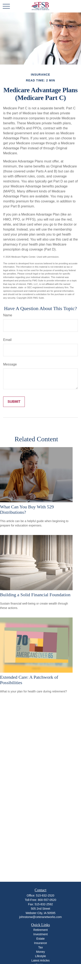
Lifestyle (40, 956)
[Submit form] (14, 402)
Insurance (40, 943)
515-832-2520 (45, 895)
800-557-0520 (47, 900)
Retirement (40, 930)
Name (7, 315)
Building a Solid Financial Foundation (35, 594)
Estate (40, 938)
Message (10, 364)
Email (7, 340)
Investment (40, 934)
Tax (40, 947)
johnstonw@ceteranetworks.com (40, 917)
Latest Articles (40, 960)
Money (40, 951)
